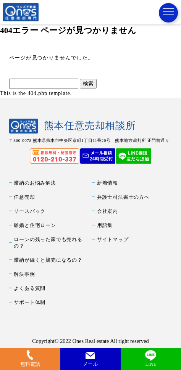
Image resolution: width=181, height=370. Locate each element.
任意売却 (24, 197)
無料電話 (30, 364)
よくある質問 (29, 288)
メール (90, 364)
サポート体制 (29, 302)
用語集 (105, 225)
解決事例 (24, 274)
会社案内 (107, 211)
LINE (150, 364)
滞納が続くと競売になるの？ (48, 260)
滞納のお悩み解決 (35, 183)
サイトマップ (113, 239)
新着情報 (107, 183)
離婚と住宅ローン (35, 225)
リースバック (29, 211)
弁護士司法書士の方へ (123, 197)
